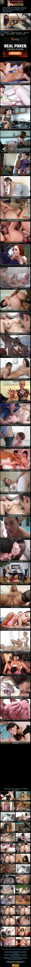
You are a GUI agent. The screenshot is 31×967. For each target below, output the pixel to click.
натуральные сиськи (16, 32)
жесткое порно (10, 34)
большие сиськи (20, 34)
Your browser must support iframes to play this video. (15, 22)
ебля (2, 35)
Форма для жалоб (20, 961)
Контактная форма (10, 961)
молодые (6, 32)
